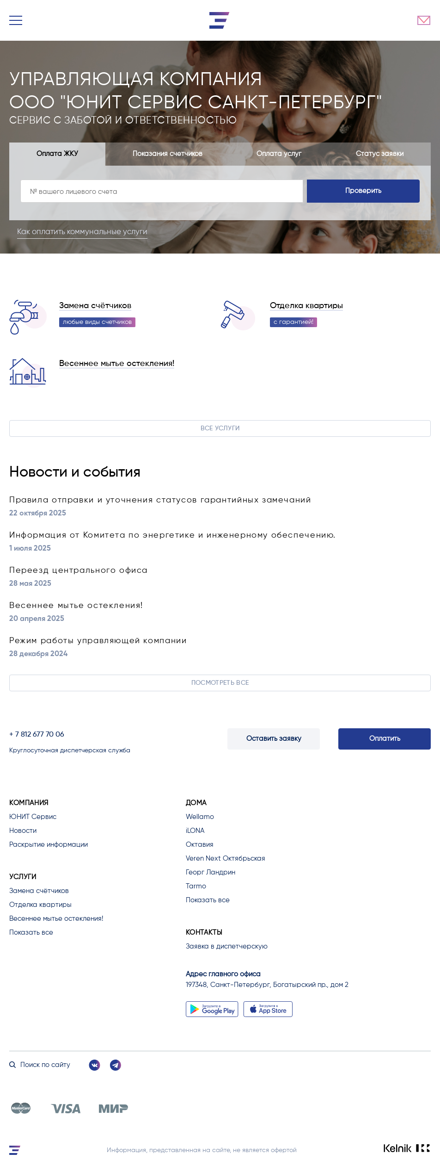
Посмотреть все (220, 683)
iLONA (195, 830)
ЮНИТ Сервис (32, 816)
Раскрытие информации (48, 844)
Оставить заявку (273, 738)
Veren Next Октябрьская (225, 858)
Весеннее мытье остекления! (116, 364)
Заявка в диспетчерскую (227, 946)
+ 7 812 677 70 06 (36, 734)
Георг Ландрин (210, 872)
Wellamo (200, 816)
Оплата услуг (279, 153)
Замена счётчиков (95, 306)
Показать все (31, 932)
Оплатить (384, 738)
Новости (23, 830)
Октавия (200, 844)
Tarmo (196, 886)
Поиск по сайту (39, 1064)
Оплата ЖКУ (57, 153)
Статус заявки (379, 153)
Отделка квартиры (306, 306)
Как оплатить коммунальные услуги (83, 232)
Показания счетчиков (167, 153)
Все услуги (220, 428)
